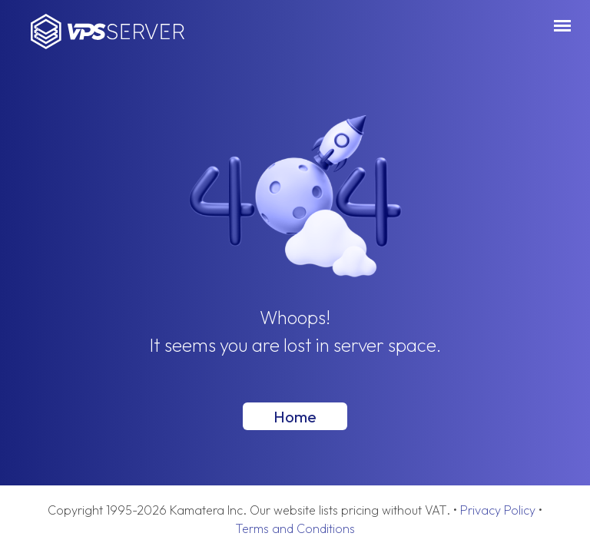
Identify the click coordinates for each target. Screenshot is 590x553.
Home (295, 416)
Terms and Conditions (295, 528)
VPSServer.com (107, 31)
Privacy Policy (497, 510)
